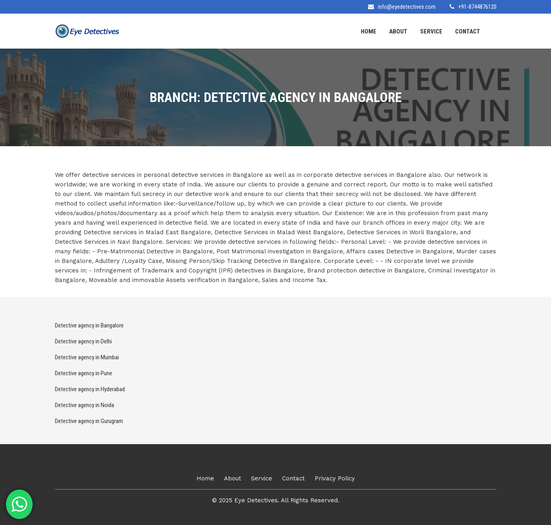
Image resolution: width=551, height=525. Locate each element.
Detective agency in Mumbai (87, 357)
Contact (467, 31)
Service (431, 31)
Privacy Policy (335, 478)
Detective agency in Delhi (83, 341)
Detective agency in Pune (83, 373)
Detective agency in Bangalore (89, 325)
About (398, 31)
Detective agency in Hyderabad (90, 389)
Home (368, 31)
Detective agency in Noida (84, 405)
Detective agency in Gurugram (89, 421)
